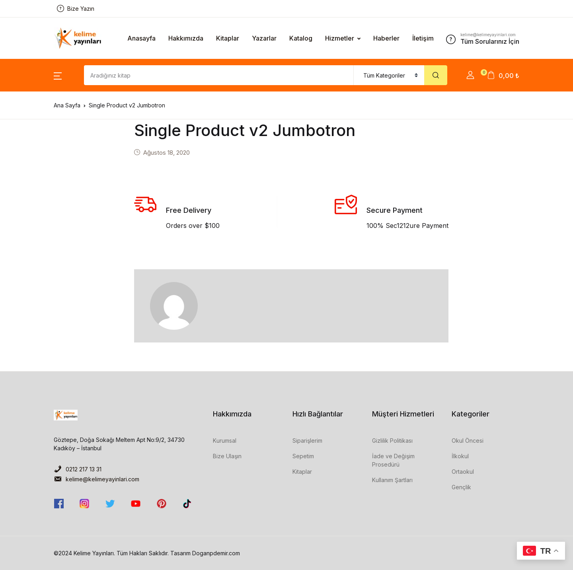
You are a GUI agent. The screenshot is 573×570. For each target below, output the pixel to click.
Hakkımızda (185, 38)
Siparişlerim (307, 440)
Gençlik (461, 487)
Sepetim (303, 456)
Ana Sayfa (67, 105)
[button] (58, 75)
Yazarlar (264, 38)
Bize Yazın (75, 8)
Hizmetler (339, 38)
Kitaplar (227, 38)
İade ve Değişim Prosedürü (393, 460)
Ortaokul (463, 471)
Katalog (300, 38)
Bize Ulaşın (227, 456)
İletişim (423, 38)
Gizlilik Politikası (392, 440)
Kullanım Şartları (392, 480)
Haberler (386, 38)
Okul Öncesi (467, 440)
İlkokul (460, 456)
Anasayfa (141, 38)
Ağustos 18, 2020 (166, 152)
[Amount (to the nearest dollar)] (219, 75)
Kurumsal (224, 440)
